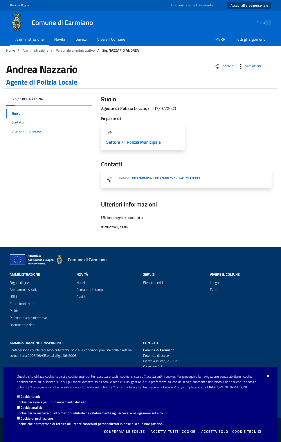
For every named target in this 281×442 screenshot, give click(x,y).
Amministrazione (35, 50)
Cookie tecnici (31, 396)
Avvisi (80, 296)
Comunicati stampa (90, 289)
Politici (14, 310)
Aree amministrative (24, 289)
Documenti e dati (22, 324)
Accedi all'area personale (249, 5)
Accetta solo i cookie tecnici (231, 431)
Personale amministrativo (75, 50)
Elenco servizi (153, 282)
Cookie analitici (32, 407)
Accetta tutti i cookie (173, 431)
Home (10, 50)
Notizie (81, 282)
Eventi (214, 289)
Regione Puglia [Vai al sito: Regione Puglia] (19, 5)
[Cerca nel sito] (265, 22)
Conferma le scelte (124, 431)
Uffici (13, 296)
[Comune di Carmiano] (54, 23)
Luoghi (215, 282)
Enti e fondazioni (22, 303)
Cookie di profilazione (37, 418)
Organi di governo (22, 282)
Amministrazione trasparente (192, 5)
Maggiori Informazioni (227, 387)
